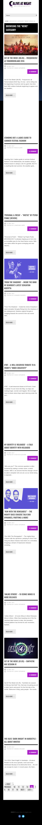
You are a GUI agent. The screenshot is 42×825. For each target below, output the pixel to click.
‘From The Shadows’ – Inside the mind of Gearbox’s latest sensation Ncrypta (20, 285)
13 (27, 787)
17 (13, 789)
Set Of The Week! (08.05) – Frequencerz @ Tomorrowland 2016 (21, 59)
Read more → (10, 95)
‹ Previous (9, 785)
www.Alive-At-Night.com (23, 812)
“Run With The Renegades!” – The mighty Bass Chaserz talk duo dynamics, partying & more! (18, 514)
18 (17, 789)
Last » (30, 789)
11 (18, 787)
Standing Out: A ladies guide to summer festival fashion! (17, 139)
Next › (23, 789)
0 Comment (32, 71)
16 (8, 789)
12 (23, 787)
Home (7, 21)
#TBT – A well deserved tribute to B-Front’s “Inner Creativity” (20, 366)
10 (14, 787)
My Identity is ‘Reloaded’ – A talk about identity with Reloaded (18, 446)
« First (7, 784)
